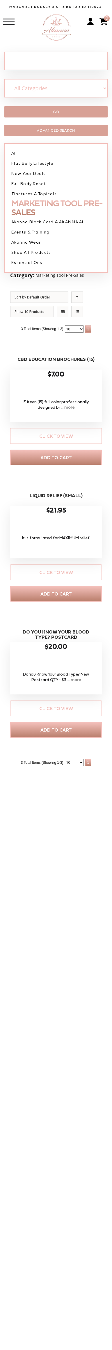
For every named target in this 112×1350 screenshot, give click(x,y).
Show (29, 311)
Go (56, 112)
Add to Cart (56, 457)
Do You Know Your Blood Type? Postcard (56, 634)
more (69, 407)
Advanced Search (56, 130)
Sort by (32, 297)
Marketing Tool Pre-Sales (64, 275)
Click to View (56, 436)
